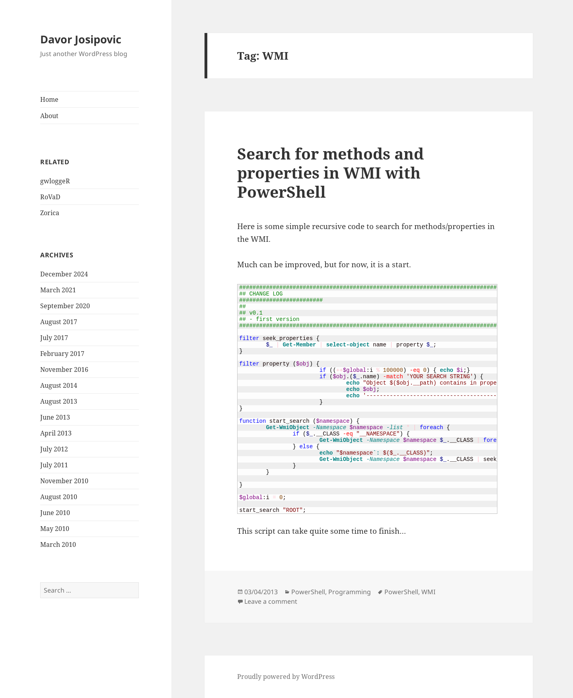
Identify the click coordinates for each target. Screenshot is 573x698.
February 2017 (62, 353)
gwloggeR (55, 181)
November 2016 (64, 369)
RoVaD (50, 196)
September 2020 (65, 305)
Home (49, 99)
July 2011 (54, 465)
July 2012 (54, 449)
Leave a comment (270, 601)
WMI (428, 591)
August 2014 (58, 385)
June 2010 (55, 512)
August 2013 (58, 401)
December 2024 (64, 274)
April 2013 (56, 433)
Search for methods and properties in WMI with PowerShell (330, 172)
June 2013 (55, 417)
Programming (349, 591)
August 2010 (58, 496)
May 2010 (54, 528)
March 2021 (58, 290)
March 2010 (58, 544)
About (49, 115)
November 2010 (64, 480)
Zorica (49, 212)
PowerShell (308, 591)
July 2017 (54, 337)
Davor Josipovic (80, 39)
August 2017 (58, 321)
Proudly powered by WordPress (286, 676)
